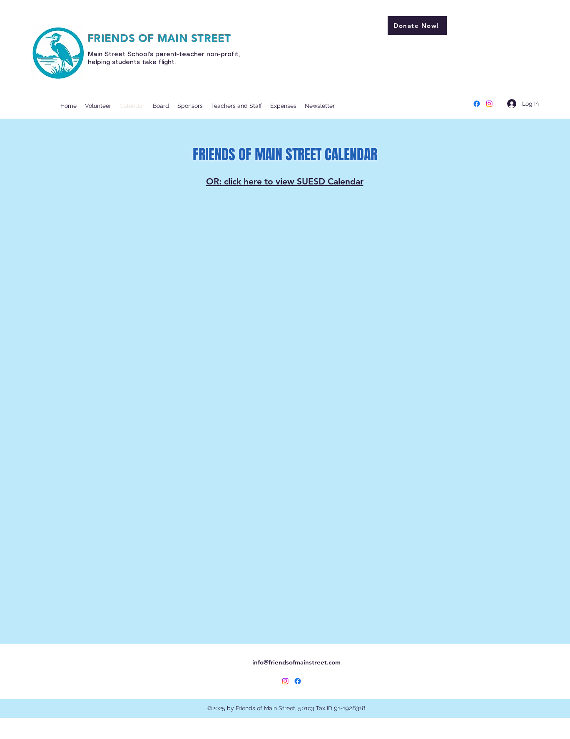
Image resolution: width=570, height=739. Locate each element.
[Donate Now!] (417, 25)
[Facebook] (477, 104)
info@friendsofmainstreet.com (296, 662)
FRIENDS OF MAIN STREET (159, 38)
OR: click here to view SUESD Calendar (284, 181)
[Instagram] (489, 104)
